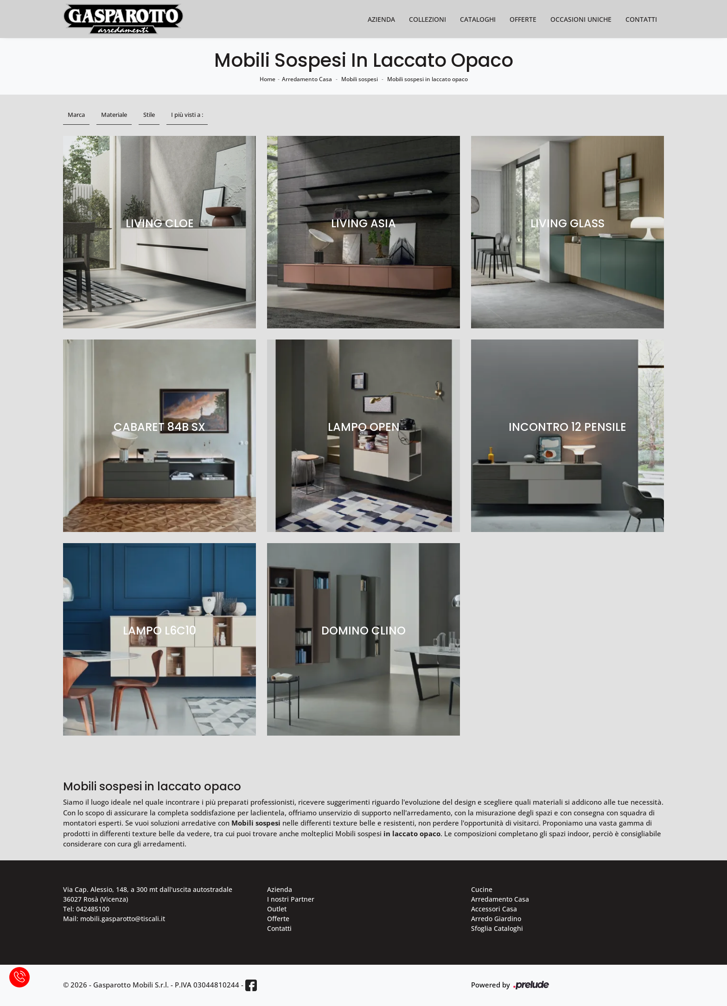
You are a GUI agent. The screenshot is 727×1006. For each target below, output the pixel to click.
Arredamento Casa (307, 79)
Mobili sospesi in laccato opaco (427, 79)
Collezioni (427, 19)
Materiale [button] (114, 114)
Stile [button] (149, 114)
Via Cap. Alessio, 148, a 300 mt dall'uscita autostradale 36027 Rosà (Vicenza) (147, 894)
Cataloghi (478, 19)
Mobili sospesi (359, 79)
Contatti (641, 19)
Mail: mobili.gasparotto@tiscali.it (114, 918)
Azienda (381, 19)
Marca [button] (76, 114)
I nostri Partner (290, 899)
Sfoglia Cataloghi (497, 928)
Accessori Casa (494, 908)
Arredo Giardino (496, 918)
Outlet (277, 908)
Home (267, 79)
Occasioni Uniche (581, 19)
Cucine (481, 889)
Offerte (523, 19)
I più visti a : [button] (187, 114)
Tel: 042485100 (86, 908)
